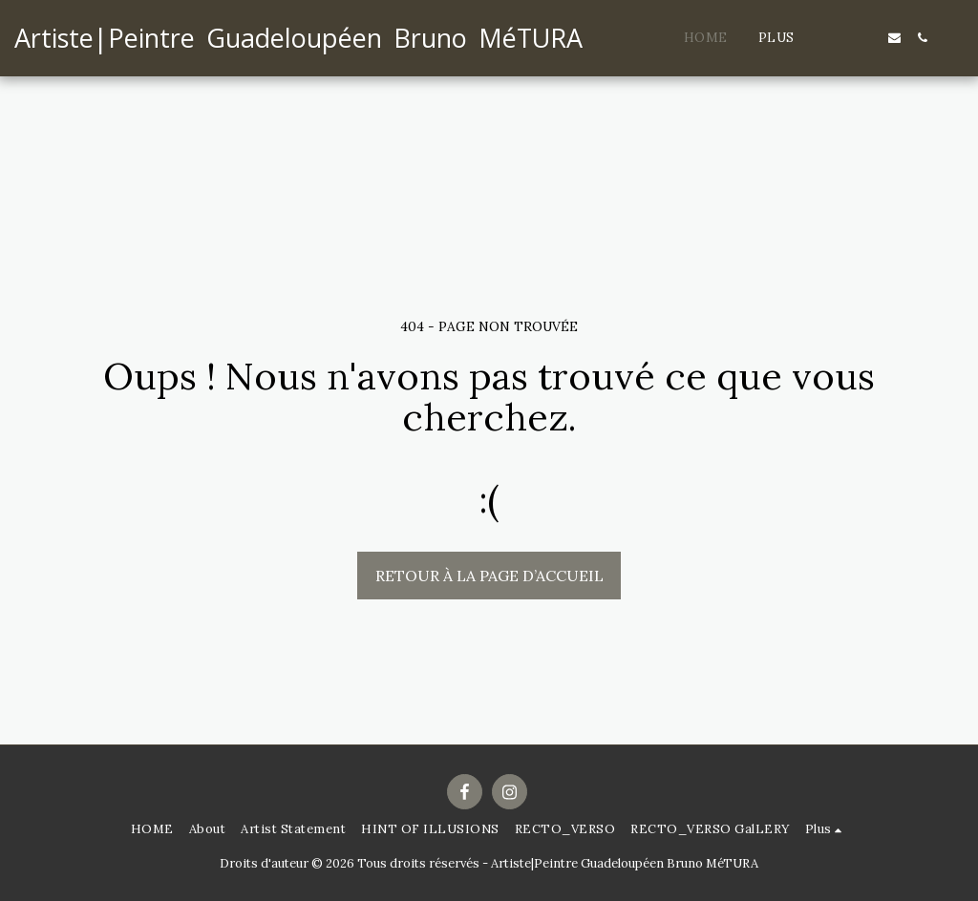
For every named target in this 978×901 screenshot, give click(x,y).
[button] (839, 37)
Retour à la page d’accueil (489, 575)
